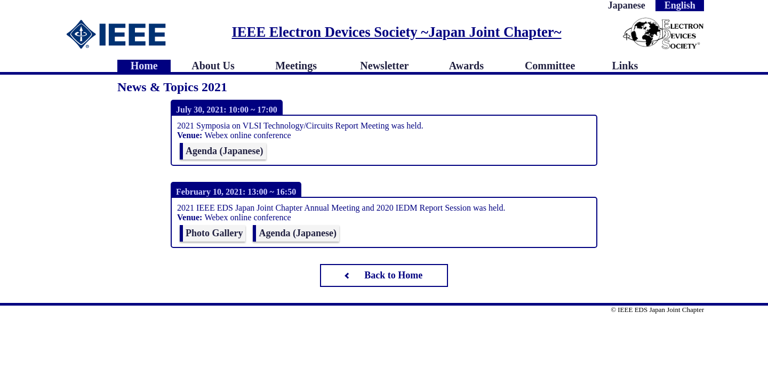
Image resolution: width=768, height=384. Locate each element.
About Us (213, 65)
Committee (550, 65)
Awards (466, 65)
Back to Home (393, 275)
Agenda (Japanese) (224, 151)
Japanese (626, 5)
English (680, 5)
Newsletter (384, 65)
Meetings (296, 65)
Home (144, 65)
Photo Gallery (214, 233)
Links (625, 65)
